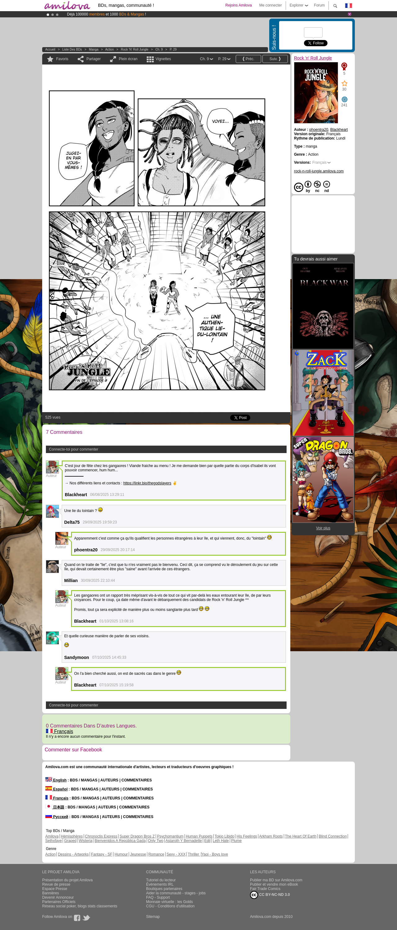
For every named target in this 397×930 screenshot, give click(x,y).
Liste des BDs (72, 49)
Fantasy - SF (101, 854)
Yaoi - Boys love (214, 854)
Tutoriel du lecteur (161, 880)
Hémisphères (72, 836)
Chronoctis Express (101, 836)
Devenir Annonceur (58, 897)
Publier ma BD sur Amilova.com (276, 880)
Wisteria (85, 841)
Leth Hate (221, 841)
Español (56, 789)
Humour (121, 854)
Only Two (155, 841)
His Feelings (247, 836)
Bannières (50, 893)
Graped (70, 841)
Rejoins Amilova (238, 5)
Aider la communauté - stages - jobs (176, 893)
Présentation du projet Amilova (67, 880)
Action (109, 49)
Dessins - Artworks (73, 854)
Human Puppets (199, 836)
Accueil (50, 49)
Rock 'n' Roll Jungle (135, 49)
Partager (94, 59)
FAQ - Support (158, 897)
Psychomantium (170, 836)
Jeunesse (138, 854)
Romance (156, 854)
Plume (236, 841)
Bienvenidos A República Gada (120, 841)
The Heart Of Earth (300, 836)
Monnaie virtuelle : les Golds (169, 902)
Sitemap (153, 916)
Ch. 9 (159, 49)
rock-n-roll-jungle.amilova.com (319, 171)
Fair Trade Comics (265, 889)
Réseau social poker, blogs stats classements (79, 906)
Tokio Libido (224, 836)
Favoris (62, 59)
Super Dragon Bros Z (136, 836)
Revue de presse (56, 884)
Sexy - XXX (176, 854)
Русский (56, 817)
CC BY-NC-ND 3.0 (270, 895)
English (56, 780)
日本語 (54, 807)
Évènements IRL (160, 884)
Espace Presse (54, 889)
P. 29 (173, 49)
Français (59, 731)
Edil (207, 841)
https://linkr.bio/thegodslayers (147, 483)
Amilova (52, 836)
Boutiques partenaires (164, 889)
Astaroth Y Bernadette (183, 841)
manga (94, 49)
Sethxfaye (53, 841)
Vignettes (163, 59)
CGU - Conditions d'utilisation (170, 906)
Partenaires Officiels (58, 902)
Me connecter (270, 5)
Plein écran (128, 59)
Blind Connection (333, 836)
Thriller (194, 854)
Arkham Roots (271, 836)
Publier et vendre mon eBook (274, 884)
